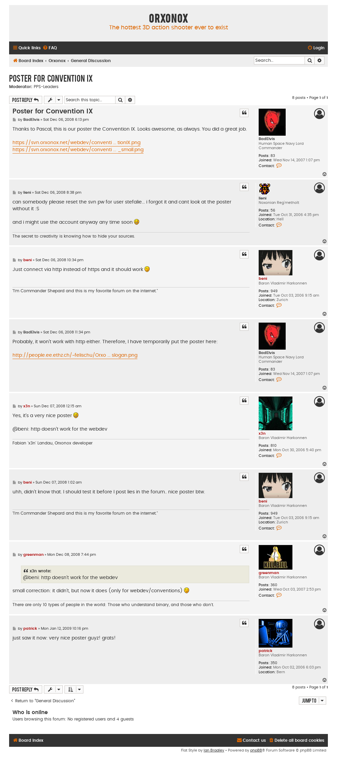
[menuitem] (50, 48)
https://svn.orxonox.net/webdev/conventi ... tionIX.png (76, 142)
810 (273, 445)
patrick (266, 651)
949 (274, 291)
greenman (269, 573)
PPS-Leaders (46, 87)
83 (272, 156)
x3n (262, 433)
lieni (262, 198)
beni (263, 278)
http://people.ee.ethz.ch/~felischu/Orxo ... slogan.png (74, 355)
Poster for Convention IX (51, 78)
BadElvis (267, 139)
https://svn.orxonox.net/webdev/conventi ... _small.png (78, 149)
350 (273, 663)
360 (273, 585)
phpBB (256, 750)
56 (272, 210)
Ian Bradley (214, 750)
